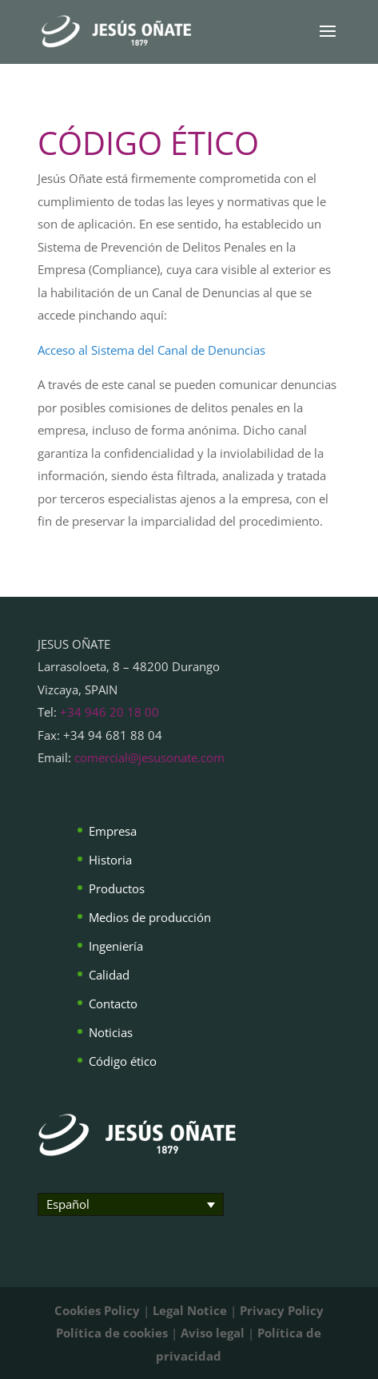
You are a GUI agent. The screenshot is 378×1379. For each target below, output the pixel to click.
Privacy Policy (282, 1310)
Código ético (123, 1061)
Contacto (113, 1003)
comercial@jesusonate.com (149, 757)
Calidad (109, 975)
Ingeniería (116, 946)
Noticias (111, 1032)
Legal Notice (190, 1310)
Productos (117, 888)
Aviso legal (213, 1333)
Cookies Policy (97, 1310)
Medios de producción (150, 917)
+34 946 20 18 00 (109, 712)
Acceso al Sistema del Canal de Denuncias (151, 350)
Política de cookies (112, 1333)
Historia (110, 860)
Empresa (113, 831)
